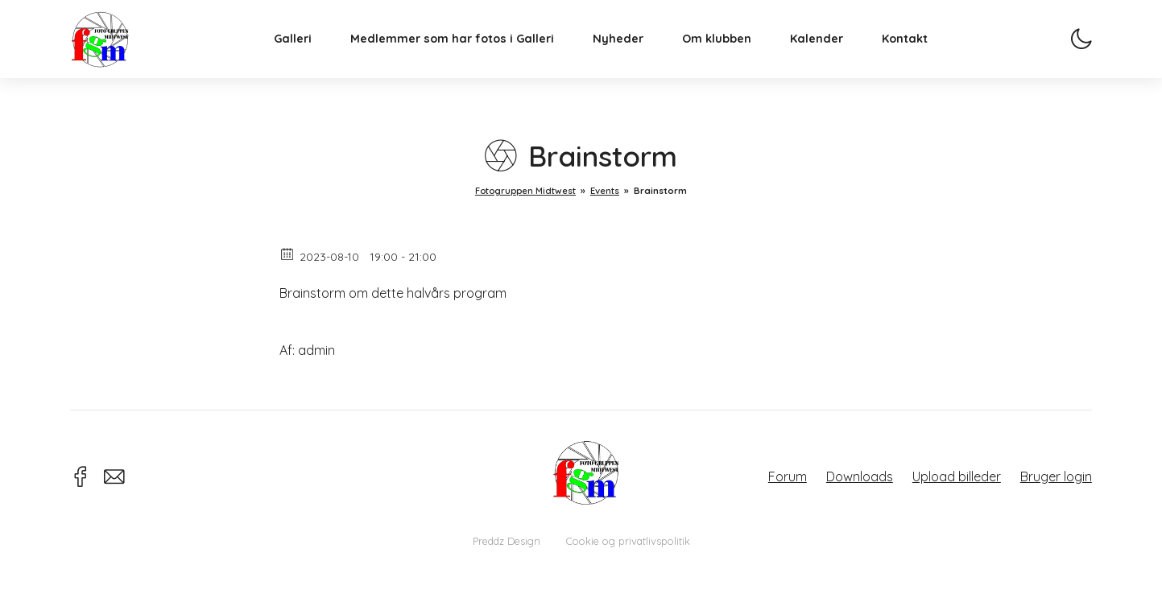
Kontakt (919, 53)
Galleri (307, 53)
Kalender (831, 53)
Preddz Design (506, 540)
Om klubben (731, 53)
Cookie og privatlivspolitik (628, 540)
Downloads (859, 476)
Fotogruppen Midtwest (114, 52)
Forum (787, 476)
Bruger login (1056, 476)
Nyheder (632, 53)
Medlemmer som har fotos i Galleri (467, 53)
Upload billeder (956, 476)
